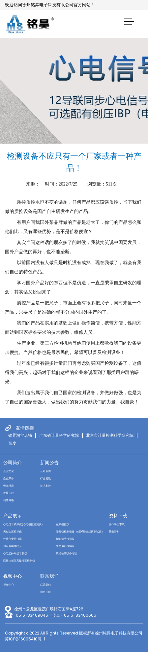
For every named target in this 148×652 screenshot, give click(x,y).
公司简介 (12, 462)
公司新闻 (45, 471)
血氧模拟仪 (62, 524)
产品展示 (12, 515)
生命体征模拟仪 (65, 546)
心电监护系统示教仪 (15, 553)
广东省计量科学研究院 (59, 435)
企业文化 (8, 471)
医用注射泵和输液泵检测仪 (19, 561)
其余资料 (114, 531)
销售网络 (8, 500)
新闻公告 (49, 462)
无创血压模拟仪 (12, 531)
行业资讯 (45, 478)
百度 (12, 443)
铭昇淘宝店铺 (20, 435)
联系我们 (49, 576)
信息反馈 (45, 592)
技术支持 (45, 486)
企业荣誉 (8, 478)
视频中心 (12, 576)
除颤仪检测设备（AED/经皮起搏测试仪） (80, 531)
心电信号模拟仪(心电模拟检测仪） (23, 524)
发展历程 (8, 493)
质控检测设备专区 (66, 553)
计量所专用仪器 (12, 539)
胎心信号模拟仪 (65, 539)
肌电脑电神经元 (12, 546)
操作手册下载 (117, 524)
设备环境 (8, 486)
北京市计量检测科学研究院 (109, 435)
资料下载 (118, 515)
